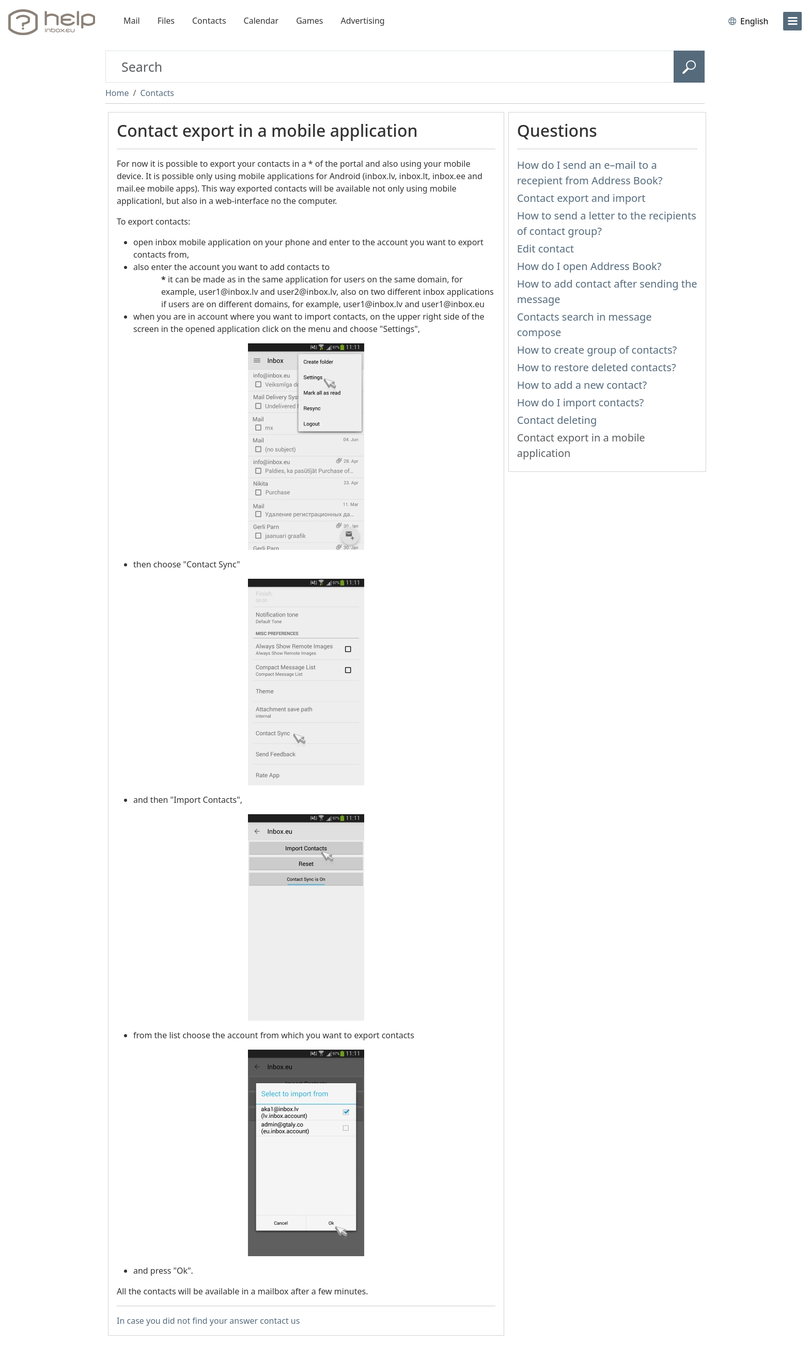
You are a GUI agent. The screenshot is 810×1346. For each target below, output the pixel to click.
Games (309, 20)
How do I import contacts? (580, 402)
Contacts (209, 20)
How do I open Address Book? (589, 266)
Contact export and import (581, 198)
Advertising (362, 20)
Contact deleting (557, 420)
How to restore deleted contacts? (596, 367)
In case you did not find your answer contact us (208, 1320)
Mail (131, 20)
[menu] (792, 21)
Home (117, 93)
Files (166, 20)
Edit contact (545, 249)
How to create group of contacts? (597, 350)
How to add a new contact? (582, 385)
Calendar (261, 20)
